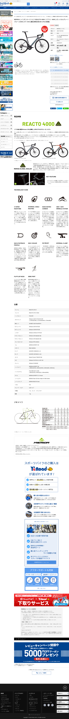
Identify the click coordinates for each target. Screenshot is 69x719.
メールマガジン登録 (48, 702)
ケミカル (31, 697)
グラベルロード (4, 709)
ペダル (16, 701)
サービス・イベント (64, 7)
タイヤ (16, 697)
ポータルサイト (47, 700)
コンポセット (18, 699)
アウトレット (54, 7)
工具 (30, 695)
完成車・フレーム (4, 115)
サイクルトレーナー (44, 7)
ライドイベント (33, 706)
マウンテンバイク (5, 701)
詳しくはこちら (41, 588)
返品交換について (6, 144)
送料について (5, 141)
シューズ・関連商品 (19, 710)
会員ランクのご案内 (48, 693)
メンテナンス (34, 7)
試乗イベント (32, 704)
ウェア (14, 7)
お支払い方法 (5, 138)
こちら (55, 94)
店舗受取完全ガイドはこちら (41, 562)
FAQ (4, 147)
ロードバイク (4, 695)
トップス (17, 706)
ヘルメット (17, 704)
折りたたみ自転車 (5, 699)
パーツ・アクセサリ (25, 7)
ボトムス (17, 708)
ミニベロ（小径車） (5, 711)
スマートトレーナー (34, 701)
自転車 (5, 7)
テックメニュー (33, 708)
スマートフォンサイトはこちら (35, 714)
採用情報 (45, 698)
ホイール (17, 695)
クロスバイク (4, 697)
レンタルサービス (33, 710)
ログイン (26, 665)
